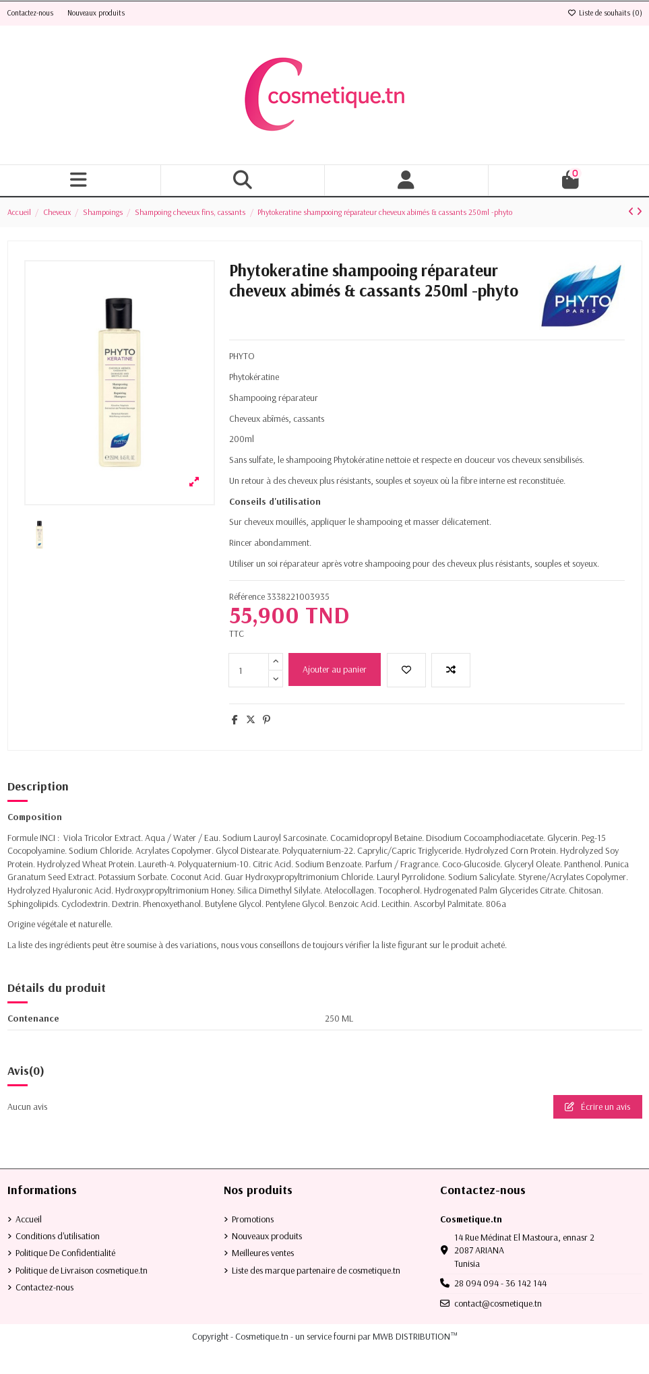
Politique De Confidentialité (65, 1253)
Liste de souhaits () (604, 13)
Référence (247, 596)
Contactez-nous (31, 13)
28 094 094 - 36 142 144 (500, 1283)
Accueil (29, 1219)
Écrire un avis (597, 1106)
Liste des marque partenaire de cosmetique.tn (316, 1270)
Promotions (253, 1219)
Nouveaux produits (96, 13)
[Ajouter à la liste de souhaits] (406, 670)
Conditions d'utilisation (58, 1236)
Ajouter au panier (335, 669)
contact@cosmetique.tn (498, 1303)
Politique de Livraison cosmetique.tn (82, 1270)
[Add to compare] (450, 670)
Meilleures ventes (263, 1253)
